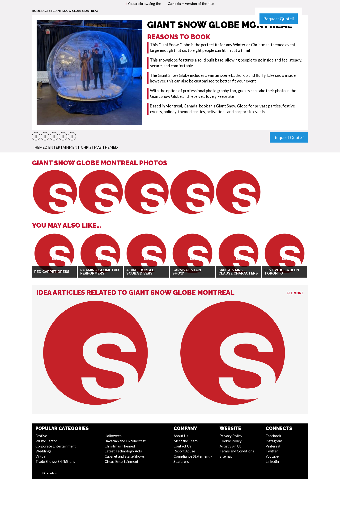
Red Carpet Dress (51, 271)
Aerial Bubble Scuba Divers (140, 271)
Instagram (274, 441)
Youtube (272, 456)
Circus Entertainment (121, 461)
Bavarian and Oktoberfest (125, 441)
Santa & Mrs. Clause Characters (238, 271)
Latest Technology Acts (123, 451)
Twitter (272, 451)
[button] (36, 136)
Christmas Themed (99, 147)
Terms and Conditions (237, 451)
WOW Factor (46, 441)
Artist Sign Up (231, 446)
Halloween (113, 436)
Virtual (40, 456)
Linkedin (272, 461)
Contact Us (182, 446)
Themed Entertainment (56, 147)
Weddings (43, 451)
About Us (181, 436)
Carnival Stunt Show (188, 271)
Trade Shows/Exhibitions (55, 461)
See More (295, 293)
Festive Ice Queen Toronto (281, 271)
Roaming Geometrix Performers (99, 271)
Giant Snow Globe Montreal (75, 10)
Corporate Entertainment (55, 446)
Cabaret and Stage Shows (125, 456)
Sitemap (226, 456)
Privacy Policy (231, 436)
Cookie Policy (231, 441)
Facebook (273, 436)
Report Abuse (184, 451)
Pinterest (273, 446)
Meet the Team (186, 441)
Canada (176, 3)
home (36, 10)
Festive (41, 436)
